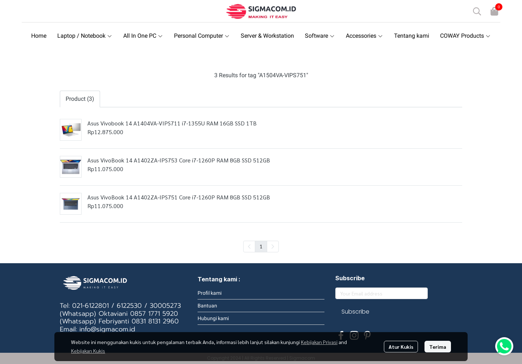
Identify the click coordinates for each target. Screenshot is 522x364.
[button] (477, 11)
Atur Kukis (401, 346)
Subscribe (355, 311)
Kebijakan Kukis (88, 350)
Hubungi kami (213, 318)
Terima (437, 346)
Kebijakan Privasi (319, 342)
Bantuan (207, 306)
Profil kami (209, 293)
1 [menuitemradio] (261, 246)
